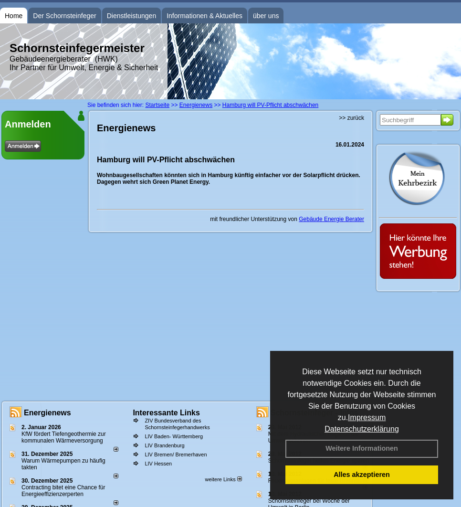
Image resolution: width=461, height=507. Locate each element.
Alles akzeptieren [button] (362, 474)
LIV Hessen (158, 463)
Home (13, 16)
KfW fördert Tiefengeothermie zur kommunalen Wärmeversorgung (63, 437)
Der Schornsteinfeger (64, 16)
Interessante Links (166, 413)
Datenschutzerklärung (362, 429)
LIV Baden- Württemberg (174, 436)
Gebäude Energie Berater (331, 219)
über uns (266, 16)
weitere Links (223, 479)
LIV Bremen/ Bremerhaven (176, 454)
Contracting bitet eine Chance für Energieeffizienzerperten (63, 490)
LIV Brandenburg (164, 445)
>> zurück (351, 118)
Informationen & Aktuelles (204, 16)
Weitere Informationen (361, 448)
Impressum (367, 417)
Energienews (47, 413)
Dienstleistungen (132, 16)
